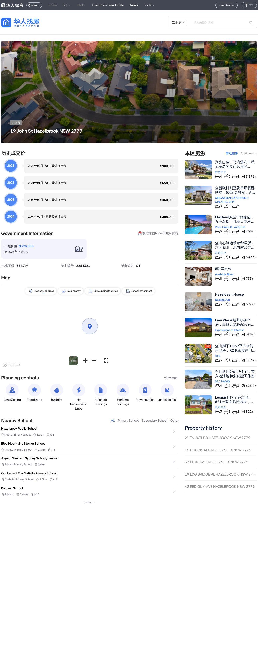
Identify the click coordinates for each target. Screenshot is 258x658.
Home (52, 5)
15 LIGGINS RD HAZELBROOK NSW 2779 (218, 450)
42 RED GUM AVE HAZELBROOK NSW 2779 (220, 486)
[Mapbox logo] (11, 364)
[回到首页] (27, 22)
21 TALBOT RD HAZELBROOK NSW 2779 (217, 438)
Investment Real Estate (108, 5)
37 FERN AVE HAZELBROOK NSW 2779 (216, 462)
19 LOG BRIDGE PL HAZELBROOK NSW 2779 (221, 474)
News (134, 5)
